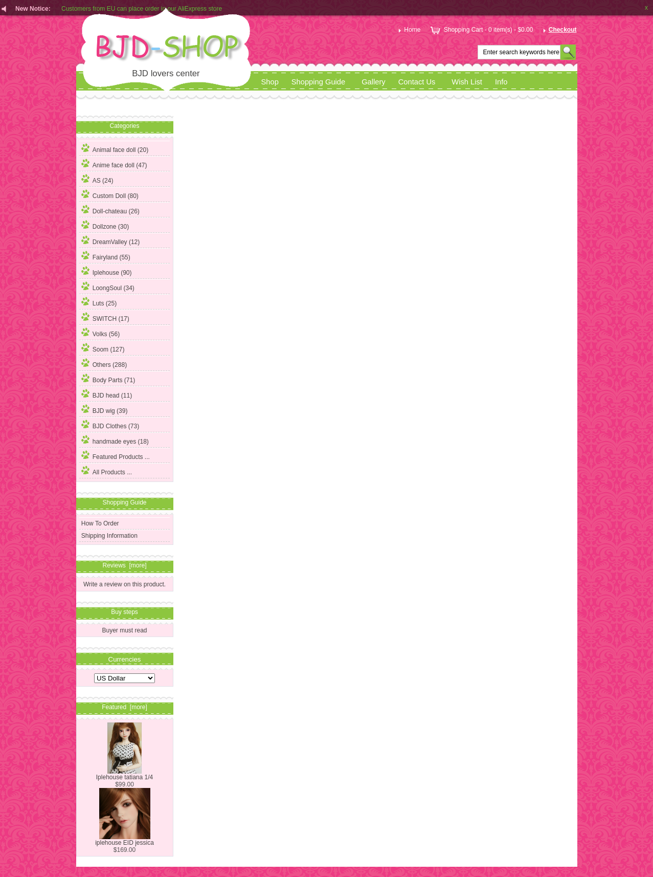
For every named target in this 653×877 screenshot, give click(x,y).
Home (408, 29)
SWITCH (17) (105, 317)
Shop (270, 82)
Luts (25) (99, 302)
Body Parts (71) (108, 379)
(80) (110, 196)
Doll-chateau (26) (110, 210)
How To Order (100, 523)
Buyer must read (124, 630)
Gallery (374, 82)
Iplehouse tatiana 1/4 (124, 774)
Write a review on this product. (124, 584)
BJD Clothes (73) (110, 425)
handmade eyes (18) (115, 440)
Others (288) (104, 363)
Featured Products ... (115, 455)
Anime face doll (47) (114, 164)
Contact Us (417, 82)
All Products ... (106, 471)
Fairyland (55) (105, 256)
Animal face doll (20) (114, 148)
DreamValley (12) (110, 240)
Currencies (124, 659)
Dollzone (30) (105, 225)
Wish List (467, 82)
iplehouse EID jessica (124, 840)
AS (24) (97, 179)
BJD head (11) (106, 394)
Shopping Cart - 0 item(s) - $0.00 (481, 29)
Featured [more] (124, 707)
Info (501, 82)
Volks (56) (100, 332)
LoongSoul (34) (107, 286)
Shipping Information (109, 535)
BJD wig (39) (104, 409)
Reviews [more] (124, 565)
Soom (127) (103, 348)
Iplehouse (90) (106, 271)
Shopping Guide (318, 82)
